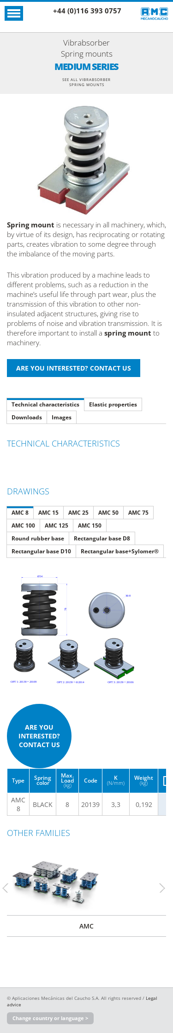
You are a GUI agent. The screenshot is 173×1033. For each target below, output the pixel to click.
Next (166, 887)
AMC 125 (56, 525)
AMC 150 (89, 525)
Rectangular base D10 (41, 551)
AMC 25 (78, 512)
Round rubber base (38, 538)
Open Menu (14, 13)
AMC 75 (138, 512)
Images (62, 417)
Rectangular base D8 (102, 538)
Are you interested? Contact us (39, 736)
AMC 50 (108, 512)
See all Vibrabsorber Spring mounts (86, 82)
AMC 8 (20, 512)
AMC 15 (48, 512)
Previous (9, 887)
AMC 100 (23, 525)
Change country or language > (50, 1018)
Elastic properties (113, 404)
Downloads (27, 417)
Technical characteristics (45, 404)
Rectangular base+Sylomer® (120, 551)
